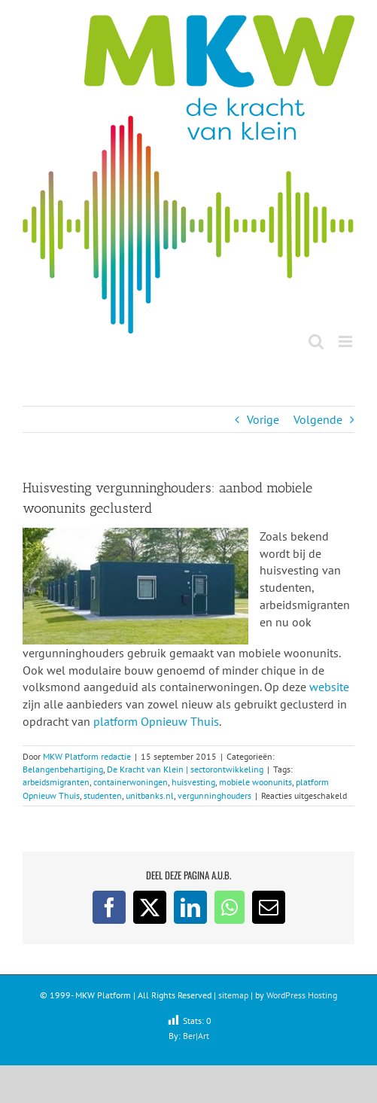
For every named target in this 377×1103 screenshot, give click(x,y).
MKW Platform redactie (87, 756)
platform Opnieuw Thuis (156, 721)
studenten (103, 795)
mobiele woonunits (255, 782)
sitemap (233, 995)
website (329, 686)
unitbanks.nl (150, 795)
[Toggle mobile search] (316, 341)
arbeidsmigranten (56, 782)
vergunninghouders (214, 795)
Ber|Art (196, 1035)
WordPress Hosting (301, 995)
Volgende (317, 419)
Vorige (263, 419)
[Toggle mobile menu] (346, 341)
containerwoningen (130, 782)
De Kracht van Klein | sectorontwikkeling (185, 769)
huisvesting (193, 782)
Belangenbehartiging (63, 769)
